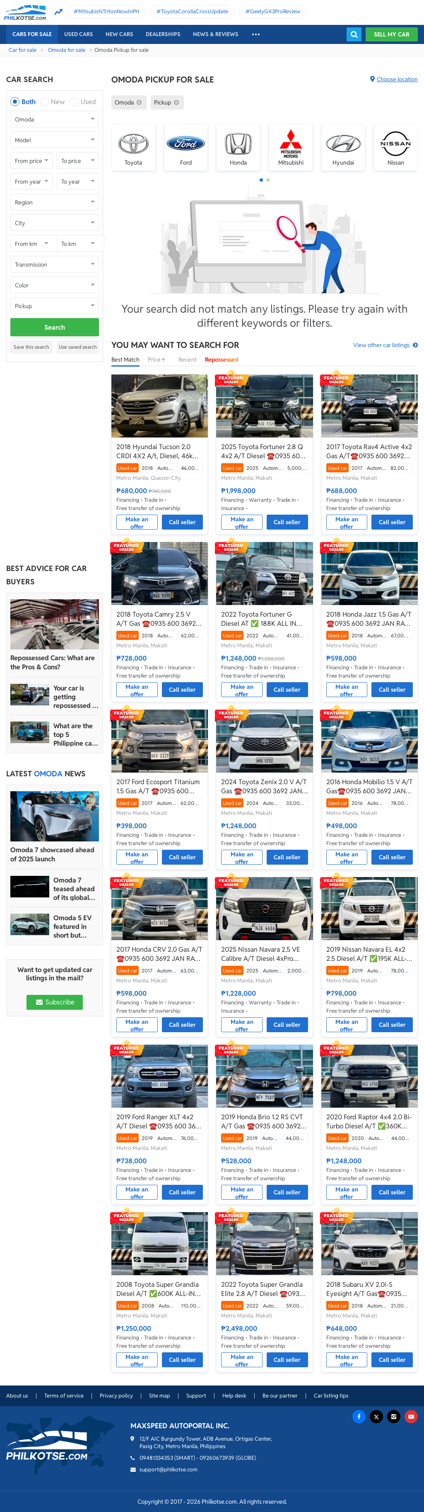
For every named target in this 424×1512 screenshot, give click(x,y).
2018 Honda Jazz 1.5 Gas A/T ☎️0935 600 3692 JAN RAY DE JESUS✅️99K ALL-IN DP (369, 619)
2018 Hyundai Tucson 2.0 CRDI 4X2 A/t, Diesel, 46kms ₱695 (158, 451)
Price (159, 359)
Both (29, 101)
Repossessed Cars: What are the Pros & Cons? (52, 662)
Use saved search (78, 347)
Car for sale (22, 49)
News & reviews (215, 34)
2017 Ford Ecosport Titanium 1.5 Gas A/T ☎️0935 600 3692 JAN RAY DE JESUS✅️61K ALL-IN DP (158, 787)
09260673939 (217, 1457)
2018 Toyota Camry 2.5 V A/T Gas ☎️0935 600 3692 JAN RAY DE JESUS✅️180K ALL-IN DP (156, 619)
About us (17, 1395)
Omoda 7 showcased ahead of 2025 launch (52, 854)
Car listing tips (331, 1395)
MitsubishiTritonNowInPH (108, 11)
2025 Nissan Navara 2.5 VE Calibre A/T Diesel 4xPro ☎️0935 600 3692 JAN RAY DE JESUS (262, 954)
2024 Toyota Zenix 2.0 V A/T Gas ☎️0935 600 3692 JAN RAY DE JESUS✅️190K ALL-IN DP (264, 787)
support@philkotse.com (169, 1469)
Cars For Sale (32, 34)
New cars (119, 34)
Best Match (125, 359)
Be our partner (280, 1395)
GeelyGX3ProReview (275, 11)
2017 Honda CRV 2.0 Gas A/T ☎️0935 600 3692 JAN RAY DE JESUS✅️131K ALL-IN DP (159, 954)
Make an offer (136, 522)
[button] (261, 180)
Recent (187, 359)
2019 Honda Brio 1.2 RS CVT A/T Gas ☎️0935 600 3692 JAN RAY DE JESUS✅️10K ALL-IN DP (262, 1122)
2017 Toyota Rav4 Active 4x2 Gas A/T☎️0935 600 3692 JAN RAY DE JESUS (369, 451)
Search (54, 327)
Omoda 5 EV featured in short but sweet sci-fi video (72, 927)
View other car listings (381, 345)
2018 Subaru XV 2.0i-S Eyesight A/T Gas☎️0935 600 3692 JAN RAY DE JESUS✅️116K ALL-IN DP (363, 1289)
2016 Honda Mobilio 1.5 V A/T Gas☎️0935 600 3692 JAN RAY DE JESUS (369, 787)
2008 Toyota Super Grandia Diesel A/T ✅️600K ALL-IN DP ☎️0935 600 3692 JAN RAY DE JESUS (157, 1289)
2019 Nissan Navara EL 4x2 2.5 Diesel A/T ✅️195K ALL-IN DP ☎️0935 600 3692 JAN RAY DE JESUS (369, 954)
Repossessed (221, 359)
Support (196, 1395)
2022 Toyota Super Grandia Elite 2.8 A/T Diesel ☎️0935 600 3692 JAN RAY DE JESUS (262, 1289)
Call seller (182, 522)
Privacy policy (116, 1395)
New (58, 101)
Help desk (234, 1395)
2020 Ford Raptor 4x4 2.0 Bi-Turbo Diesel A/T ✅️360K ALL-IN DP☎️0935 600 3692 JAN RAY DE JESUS (369, 1122)
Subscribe (55, 1002)
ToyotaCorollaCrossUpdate (194, 11)
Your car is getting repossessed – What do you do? (74, 697)
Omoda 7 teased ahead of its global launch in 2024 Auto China (75, 889)
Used (88, 101)
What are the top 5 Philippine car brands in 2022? (73, 735)
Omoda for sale (66, 49)
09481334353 (156, 1457)
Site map (159, 1395)
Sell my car (392, 34)
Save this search (31, 347)
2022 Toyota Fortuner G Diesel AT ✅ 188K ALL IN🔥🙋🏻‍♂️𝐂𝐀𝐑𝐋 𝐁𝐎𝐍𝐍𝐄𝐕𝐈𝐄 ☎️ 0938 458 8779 (263, 619)
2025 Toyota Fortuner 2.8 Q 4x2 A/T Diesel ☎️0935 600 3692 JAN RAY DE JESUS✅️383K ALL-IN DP (262, 451)
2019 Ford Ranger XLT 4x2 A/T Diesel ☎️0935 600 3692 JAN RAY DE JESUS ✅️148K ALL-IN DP (159, 1122)
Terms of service (64, 1395)
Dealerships (163, 34)
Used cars (78, 34)
